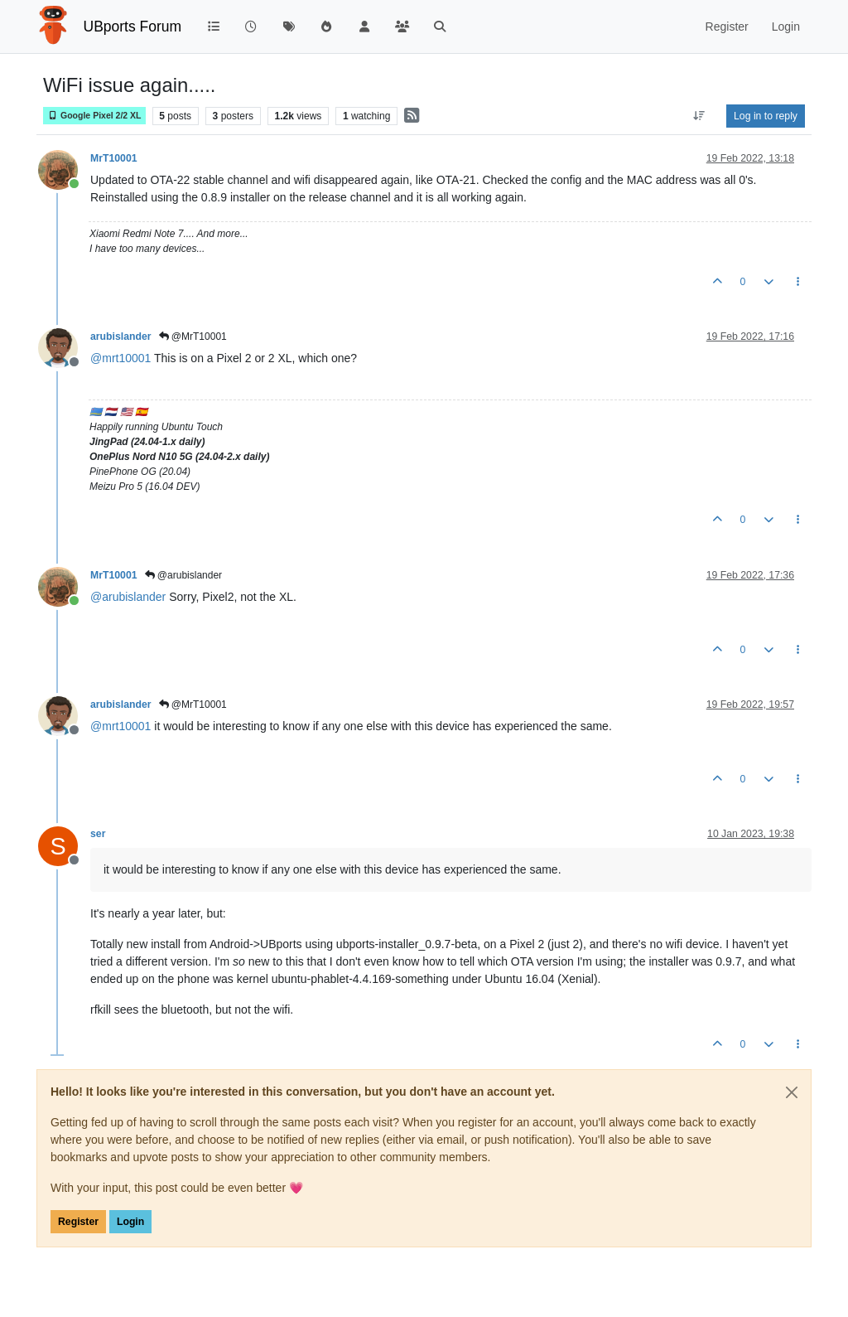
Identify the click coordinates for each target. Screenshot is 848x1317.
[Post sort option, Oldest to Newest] (699, 116)
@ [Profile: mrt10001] (120, 358)
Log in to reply (765, 116)
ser (97, 834)
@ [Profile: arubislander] (128, 596)
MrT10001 (113, 158)
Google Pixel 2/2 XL (94, 115)
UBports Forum (133, 26)
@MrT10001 (193, 336)
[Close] (792, 1092)
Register (78, 1221)
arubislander (121, 336)
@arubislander (184, 575)
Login (130, 1221)
